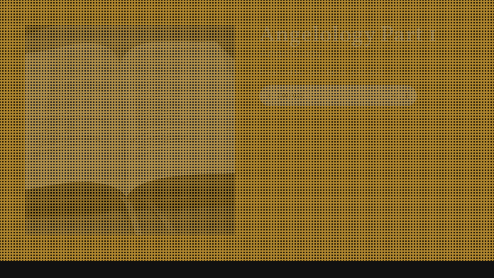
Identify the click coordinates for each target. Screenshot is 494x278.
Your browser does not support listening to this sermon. (338, 95)
